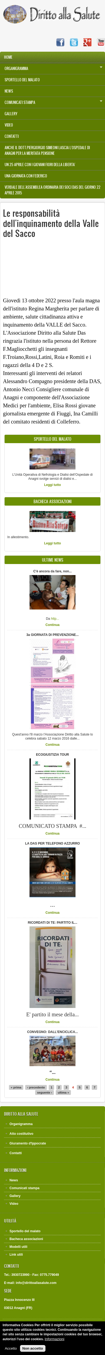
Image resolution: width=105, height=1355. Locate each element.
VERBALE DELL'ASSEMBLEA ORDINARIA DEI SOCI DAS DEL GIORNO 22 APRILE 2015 (52, 190)
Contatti (12, 136)
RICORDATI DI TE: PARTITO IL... (52, 923)
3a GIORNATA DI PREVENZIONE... (52, 635)
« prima (16, 1087)
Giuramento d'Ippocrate (27, 1143)
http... (55, 619)
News (9, 91)
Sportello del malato (22, 79)
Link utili (16, 1254)
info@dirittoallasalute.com (36, 1283)
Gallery (11, 113)
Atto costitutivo (21, 1134)
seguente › (44, 1092)
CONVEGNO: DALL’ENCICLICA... (52, 1032)
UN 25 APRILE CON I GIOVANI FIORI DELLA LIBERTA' (40, 164)
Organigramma (51, 68)
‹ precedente (36, 1087)
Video (9, 125)
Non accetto (32, 1348)
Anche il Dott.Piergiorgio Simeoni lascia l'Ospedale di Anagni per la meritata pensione (47, 150)
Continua (52, 625)
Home (8, 57)
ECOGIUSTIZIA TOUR (52, 755)
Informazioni (54, 1339)
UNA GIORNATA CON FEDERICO (26, 175)
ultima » (63, 1092)
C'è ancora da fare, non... (52, 571)
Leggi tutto (52, 485)
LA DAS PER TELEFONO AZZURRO (52, 843)
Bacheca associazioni (26, 1239)
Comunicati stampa (51, 102)
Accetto (11, 1348)
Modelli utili (18, 1247)
